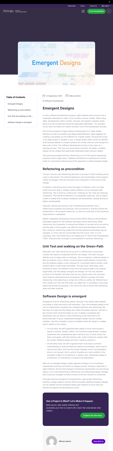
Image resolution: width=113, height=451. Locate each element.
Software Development (53, 101)
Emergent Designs (15, 104)
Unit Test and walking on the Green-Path (22, 116)
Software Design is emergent (20, 122)
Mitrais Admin (75, 96)
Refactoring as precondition (19, 110)
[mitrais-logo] (15, 11)
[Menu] (83, 11)
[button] (106, 6)
